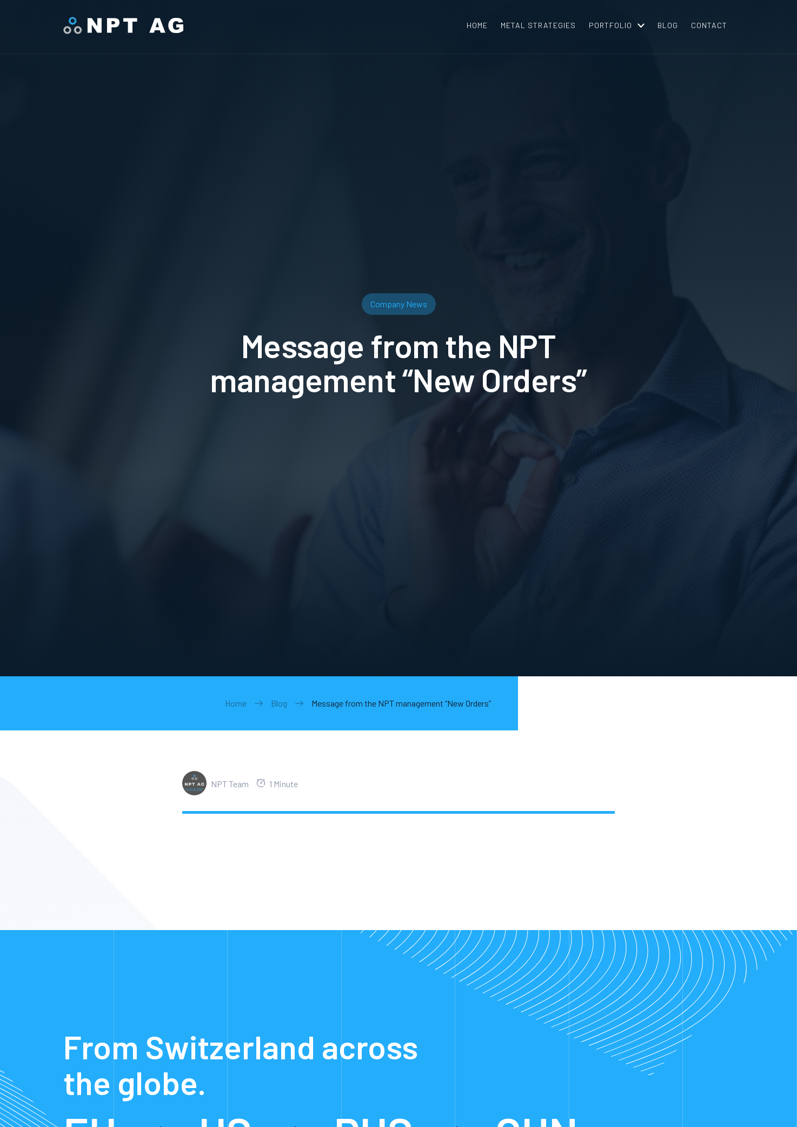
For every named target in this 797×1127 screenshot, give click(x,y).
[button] (616, 25)
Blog (279, 703)
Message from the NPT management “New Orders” (401, 703)
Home (236, 703)
